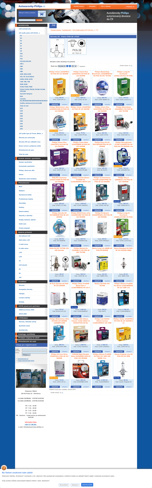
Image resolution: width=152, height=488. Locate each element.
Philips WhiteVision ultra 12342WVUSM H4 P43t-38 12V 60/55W (59, 109)
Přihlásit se (130, 6)
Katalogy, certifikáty (26, 334)
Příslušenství (23, 183)
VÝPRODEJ (23, 318)
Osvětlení (22, 282)
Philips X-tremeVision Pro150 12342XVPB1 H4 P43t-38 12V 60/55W (102, 180)
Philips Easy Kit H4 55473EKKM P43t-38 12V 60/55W (102, 144)
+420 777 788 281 (30, 424)
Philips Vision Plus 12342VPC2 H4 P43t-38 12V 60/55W (59, 144)
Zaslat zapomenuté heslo (26, 360)
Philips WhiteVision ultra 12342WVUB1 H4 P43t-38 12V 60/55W (80, 215)
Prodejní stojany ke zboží (28, 338)
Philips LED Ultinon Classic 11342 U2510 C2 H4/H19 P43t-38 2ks (81, 321)
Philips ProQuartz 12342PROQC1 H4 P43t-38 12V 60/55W (102, 215)
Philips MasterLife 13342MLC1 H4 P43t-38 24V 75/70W (81, 250)
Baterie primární (25, 232)
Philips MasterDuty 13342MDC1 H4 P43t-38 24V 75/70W (123, 109)
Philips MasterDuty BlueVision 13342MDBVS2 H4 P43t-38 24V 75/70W (102, 74)
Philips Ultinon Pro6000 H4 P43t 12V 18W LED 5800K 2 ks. (102, 356)
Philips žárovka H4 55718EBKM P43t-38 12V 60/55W (59, 215)
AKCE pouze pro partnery (29, 306)
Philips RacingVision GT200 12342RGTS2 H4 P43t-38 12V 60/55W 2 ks (123, 144)
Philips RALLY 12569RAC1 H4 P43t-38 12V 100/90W (123, 180)
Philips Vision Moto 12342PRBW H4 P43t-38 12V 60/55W (81, 144)
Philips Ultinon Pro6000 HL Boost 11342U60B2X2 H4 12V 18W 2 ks (123, 285)
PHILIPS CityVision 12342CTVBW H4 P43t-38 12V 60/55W (59, 180)
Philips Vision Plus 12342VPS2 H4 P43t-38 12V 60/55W (80, 74)
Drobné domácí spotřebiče (29, 158)
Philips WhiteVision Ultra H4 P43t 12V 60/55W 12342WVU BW (59, 321)
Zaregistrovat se (23, 358)
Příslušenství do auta (27, 341)
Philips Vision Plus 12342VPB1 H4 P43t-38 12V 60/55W (102, 109)
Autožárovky (23, 25)
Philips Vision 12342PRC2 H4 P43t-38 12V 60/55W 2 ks (123, 321)
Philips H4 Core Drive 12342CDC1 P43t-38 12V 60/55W (59, 356)
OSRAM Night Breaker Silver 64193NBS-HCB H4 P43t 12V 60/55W (80, 356)
